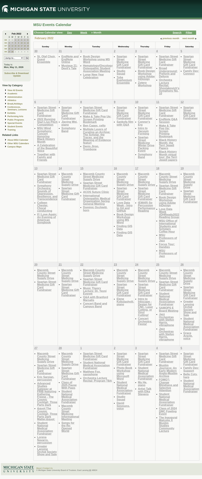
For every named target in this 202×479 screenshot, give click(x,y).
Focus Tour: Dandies (167, 246)
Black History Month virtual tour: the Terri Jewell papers (168, 155)
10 (22, 43)
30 (9, 40)
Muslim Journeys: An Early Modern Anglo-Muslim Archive (168, 371)
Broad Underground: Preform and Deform (168, 72)
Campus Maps (14, 147)
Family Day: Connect (191, 72)
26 (28, 49)
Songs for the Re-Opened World (67, 427)
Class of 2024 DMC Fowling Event (168, 411)
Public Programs (15, 120)
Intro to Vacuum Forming (143, 131)
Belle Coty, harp (190, 376)
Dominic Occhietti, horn (95, 209)
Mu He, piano (142, 384)
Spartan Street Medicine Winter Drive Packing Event (146, 144)
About (38, 468)
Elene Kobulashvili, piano (125, 301)
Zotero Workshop (145, 84)
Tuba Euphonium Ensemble (124, 80)
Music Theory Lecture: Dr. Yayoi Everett (95, 291)
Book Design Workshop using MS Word (96, 59)
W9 (5, 52)
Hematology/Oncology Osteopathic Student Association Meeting (98, 68)
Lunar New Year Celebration (93, 76)
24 (22, 49)
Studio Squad (121, 72)
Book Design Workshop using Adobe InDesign (146, 75)
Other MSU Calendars (18, 143)
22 (15, 49)
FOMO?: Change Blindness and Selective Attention (168, 385)
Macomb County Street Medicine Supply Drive (94, 176)
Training (11, 130)
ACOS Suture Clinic (96, 191)
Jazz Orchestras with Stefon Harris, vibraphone (166, 320)
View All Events (15, 90)
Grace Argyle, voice (188, 335)
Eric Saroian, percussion (45, 378)
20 (9, 49)
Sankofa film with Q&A (125, 123)
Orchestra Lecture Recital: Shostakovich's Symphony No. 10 (169, 86)
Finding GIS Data (124, 227)
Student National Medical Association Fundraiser (167, 299)
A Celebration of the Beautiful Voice (47, 148)
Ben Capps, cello (94, 125)
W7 (5, 46)
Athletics (11, 100)
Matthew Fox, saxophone (92, 373)
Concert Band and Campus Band (95, 305)
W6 (5, 43)
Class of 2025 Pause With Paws (69, 385)
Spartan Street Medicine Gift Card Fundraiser (124, 62)
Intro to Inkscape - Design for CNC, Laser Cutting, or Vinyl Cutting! (145, 307)
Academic (12, 93)
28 (12, 52)
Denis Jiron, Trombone (91, 148)
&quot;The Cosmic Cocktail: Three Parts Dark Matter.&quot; (47, 414)
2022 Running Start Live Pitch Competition (47, 122)
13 (9, 46)
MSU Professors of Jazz (168, 237)
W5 (5, 40)
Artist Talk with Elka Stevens (144, 391)
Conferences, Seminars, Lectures (17, 108)
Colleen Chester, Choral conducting (44, 206)
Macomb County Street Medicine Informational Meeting (70, 412)
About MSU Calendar (17, 140)
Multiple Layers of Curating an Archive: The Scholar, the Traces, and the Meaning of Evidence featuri (97, 136)
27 (9, 52)
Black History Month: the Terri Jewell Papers (168, 144)
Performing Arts (15, 116)
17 (22, 46)
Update (17, 75)
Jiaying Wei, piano (69, 123)
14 (12, 46)
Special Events (14, 123)
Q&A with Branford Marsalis (95, 299)
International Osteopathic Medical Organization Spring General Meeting (96, 199)
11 (25, 43)
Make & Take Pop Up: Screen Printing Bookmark (97, 119)
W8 (5, 49)
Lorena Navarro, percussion (44, 440)
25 (25, 49)
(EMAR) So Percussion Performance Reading (146, 206)
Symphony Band (68, 130)
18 (25, 46)
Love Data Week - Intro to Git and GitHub (124, 206)
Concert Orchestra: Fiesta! (145, 321)
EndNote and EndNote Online (70, 59)
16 (19, 46)
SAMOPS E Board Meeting (168, 309)
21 (12, 49)
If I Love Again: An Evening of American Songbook (47, 218)
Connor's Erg (144, 123)
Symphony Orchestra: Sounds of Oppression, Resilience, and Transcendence (47, 192)
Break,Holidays (15, 104)
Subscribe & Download (16, 73)
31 (12, 40)
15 (15, 46)
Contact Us (48, 468)
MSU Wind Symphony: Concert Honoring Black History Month (46, 135)
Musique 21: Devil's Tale (69, 67)
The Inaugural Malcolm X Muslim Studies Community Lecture (168, 424)
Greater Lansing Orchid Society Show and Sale (189, 308)
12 (28, 43)
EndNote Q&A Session (168, 121)
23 (19, 49)
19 (28, 46)
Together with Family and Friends (46, 157)
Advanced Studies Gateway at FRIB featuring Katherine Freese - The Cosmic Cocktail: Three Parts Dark (47, 394)
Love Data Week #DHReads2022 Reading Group (169, 213)
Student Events (15, 126)
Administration (14, 97)
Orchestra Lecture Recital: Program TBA (97, 379)
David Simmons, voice (123, 405)
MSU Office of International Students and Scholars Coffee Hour (168, 226)
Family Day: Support (191, 369)
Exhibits (11, 113)
